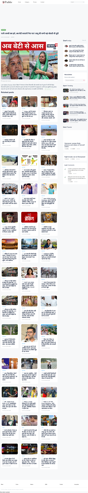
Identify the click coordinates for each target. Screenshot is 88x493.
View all (84, 40)
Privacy (35, 2)
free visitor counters (5, 492)
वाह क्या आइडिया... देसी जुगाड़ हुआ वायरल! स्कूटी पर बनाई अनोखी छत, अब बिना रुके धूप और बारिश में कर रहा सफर (29, 376)
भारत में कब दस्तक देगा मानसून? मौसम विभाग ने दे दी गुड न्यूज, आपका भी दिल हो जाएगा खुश (49, 284)
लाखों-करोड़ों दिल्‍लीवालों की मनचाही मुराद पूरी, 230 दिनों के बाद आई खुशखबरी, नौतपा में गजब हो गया (49, 375)
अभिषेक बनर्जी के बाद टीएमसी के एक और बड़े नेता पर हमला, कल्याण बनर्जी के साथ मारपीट (29, 229)
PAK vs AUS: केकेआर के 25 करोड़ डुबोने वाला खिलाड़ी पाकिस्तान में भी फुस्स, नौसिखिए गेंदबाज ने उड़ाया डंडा (29, 405)
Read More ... (48, 89)
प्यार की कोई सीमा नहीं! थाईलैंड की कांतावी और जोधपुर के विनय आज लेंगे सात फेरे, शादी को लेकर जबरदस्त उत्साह (29, 314)
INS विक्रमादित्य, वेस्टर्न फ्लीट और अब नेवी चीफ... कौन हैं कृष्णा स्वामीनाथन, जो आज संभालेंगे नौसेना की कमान (9, 376)
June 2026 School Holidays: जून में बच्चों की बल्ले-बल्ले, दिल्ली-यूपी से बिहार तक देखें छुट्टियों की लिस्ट (49, 202)
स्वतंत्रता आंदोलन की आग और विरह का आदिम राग (8, 141)
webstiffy (21, 489)
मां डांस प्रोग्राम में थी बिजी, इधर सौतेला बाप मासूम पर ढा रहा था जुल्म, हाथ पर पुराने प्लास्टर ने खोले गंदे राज (9, 461)
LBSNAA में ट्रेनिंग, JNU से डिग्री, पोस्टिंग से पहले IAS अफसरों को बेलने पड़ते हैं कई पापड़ (49, 256)
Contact (42, 2)
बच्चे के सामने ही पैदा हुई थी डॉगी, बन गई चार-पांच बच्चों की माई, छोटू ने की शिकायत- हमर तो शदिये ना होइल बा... (29, 433)
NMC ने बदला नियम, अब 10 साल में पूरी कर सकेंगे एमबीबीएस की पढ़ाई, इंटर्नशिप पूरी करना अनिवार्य (48, 172)
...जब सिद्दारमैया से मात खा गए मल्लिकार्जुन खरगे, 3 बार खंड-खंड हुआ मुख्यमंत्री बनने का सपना (49, 313)
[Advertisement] (44, 16)
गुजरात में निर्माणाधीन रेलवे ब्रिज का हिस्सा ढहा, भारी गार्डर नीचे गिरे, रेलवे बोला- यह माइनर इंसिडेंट (8, 341)
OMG (46, 484)
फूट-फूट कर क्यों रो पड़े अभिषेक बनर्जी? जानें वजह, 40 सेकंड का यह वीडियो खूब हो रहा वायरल (29, 349)
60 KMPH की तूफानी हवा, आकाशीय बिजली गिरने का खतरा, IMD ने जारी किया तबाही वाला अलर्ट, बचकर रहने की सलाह (29, 173)
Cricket (61, 484)
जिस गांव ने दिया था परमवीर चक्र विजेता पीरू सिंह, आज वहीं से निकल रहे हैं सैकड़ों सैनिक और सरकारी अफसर (49, 342)
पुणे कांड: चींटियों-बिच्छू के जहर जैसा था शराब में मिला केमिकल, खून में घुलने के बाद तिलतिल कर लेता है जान (48, 462)
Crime (17, 484)
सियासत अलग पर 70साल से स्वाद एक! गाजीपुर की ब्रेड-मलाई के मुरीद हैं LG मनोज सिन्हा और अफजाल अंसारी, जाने (48, 115)
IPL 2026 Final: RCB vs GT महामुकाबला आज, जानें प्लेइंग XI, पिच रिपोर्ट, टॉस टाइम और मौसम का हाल (9, 405)
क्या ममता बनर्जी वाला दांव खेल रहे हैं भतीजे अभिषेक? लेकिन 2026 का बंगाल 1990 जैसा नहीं (29, 201)
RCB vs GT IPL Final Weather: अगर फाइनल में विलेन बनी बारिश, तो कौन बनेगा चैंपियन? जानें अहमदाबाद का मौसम (49, 405)
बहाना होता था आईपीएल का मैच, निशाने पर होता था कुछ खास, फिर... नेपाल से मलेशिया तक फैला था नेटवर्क (29, 461)
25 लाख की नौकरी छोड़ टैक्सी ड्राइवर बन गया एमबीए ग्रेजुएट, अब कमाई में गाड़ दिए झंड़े (29, 256)
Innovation (76, 484)
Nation (31, 484)
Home (19, 2)
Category (27, 2)
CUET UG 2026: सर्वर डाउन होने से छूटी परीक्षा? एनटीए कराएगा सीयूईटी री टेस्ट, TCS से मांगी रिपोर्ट (28, 285)
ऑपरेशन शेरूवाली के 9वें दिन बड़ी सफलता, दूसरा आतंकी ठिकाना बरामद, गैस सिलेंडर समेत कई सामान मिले (9, 173)
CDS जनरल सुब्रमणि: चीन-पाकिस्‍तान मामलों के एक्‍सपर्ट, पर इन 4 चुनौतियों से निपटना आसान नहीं (9, 229)
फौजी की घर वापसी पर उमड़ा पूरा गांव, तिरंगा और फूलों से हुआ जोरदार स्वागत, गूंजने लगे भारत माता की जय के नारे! (49, 433)
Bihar (2, 484)
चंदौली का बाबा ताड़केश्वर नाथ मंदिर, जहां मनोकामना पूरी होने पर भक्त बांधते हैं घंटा (49, 229)
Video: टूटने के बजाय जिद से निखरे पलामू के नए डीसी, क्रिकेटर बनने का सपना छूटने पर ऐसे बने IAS (29, 114)
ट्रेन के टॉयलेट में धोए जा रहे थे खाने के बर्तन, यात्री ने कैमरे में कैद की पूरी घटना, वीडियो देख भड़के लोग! (9, 432)
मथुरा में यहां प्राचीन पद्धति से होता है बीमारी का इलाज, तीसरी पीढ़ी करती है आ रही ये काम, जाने (9, 114)
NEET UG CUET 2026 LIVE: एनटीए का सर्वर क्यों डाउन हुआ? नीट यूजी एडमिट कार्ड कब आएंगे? (9, 201)
